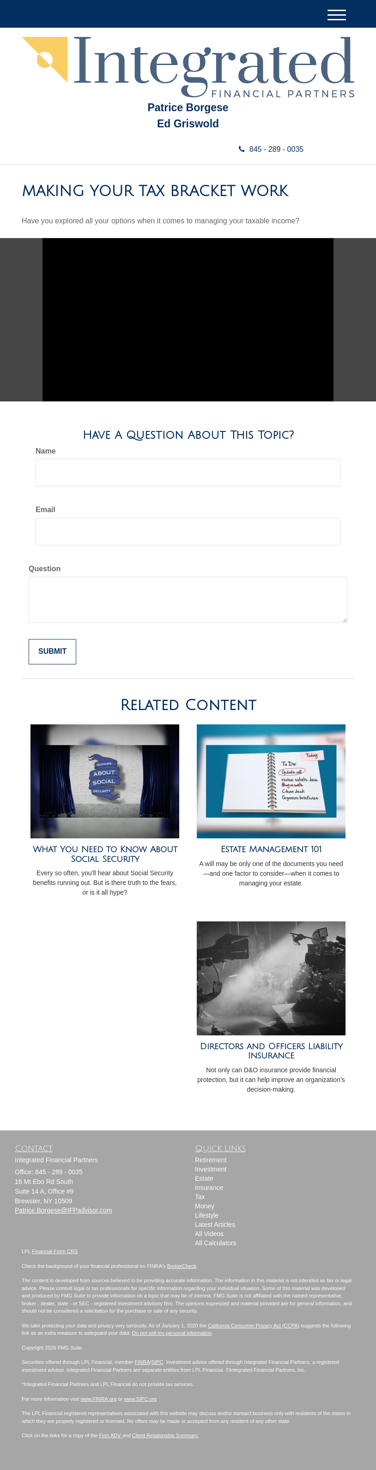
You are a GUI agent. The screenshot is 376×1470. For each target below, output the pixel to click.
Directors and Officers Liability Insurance (271, 1051)
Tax (200, 1197)
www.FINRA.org (98, 1399)
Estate (204, 1178)
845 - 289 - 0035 (267, 149)
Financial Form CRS (55, 1251)
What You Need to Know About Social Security (105, 854)
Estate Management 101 (271, 849)
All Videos (209, 1233)
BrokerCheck (182, 1266)
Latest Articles (215, 1224)
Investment (210, 1169)
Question (45, 569)
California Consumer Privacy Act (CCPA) (253, 1325)
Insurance (209, 1187)
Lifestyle (206, 1215)
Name (46, 451)
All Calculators (215, 1243)
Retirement (210, 1160)
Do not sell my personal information (172, 1333)
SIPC (158, 1362)
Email (45, 510)
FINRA (142, 1362)
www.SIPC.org (140, 1399)
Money (204, 1206)
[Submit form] (52, 651)
